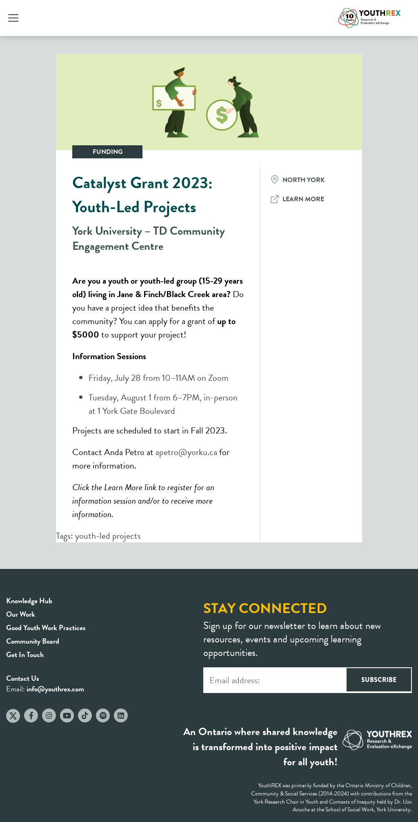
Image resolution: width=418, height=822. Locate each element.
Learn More (303, 199)
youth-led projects (108, 535)
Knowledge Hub (29, 600)
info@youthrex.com (55, 688)
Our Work (20, 614)
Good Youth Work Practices (46, 627)
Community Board (32, 640)
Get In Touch (25, 654)
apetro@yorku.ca (186, 452)
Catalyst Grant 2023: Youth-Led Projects (142, 195)
